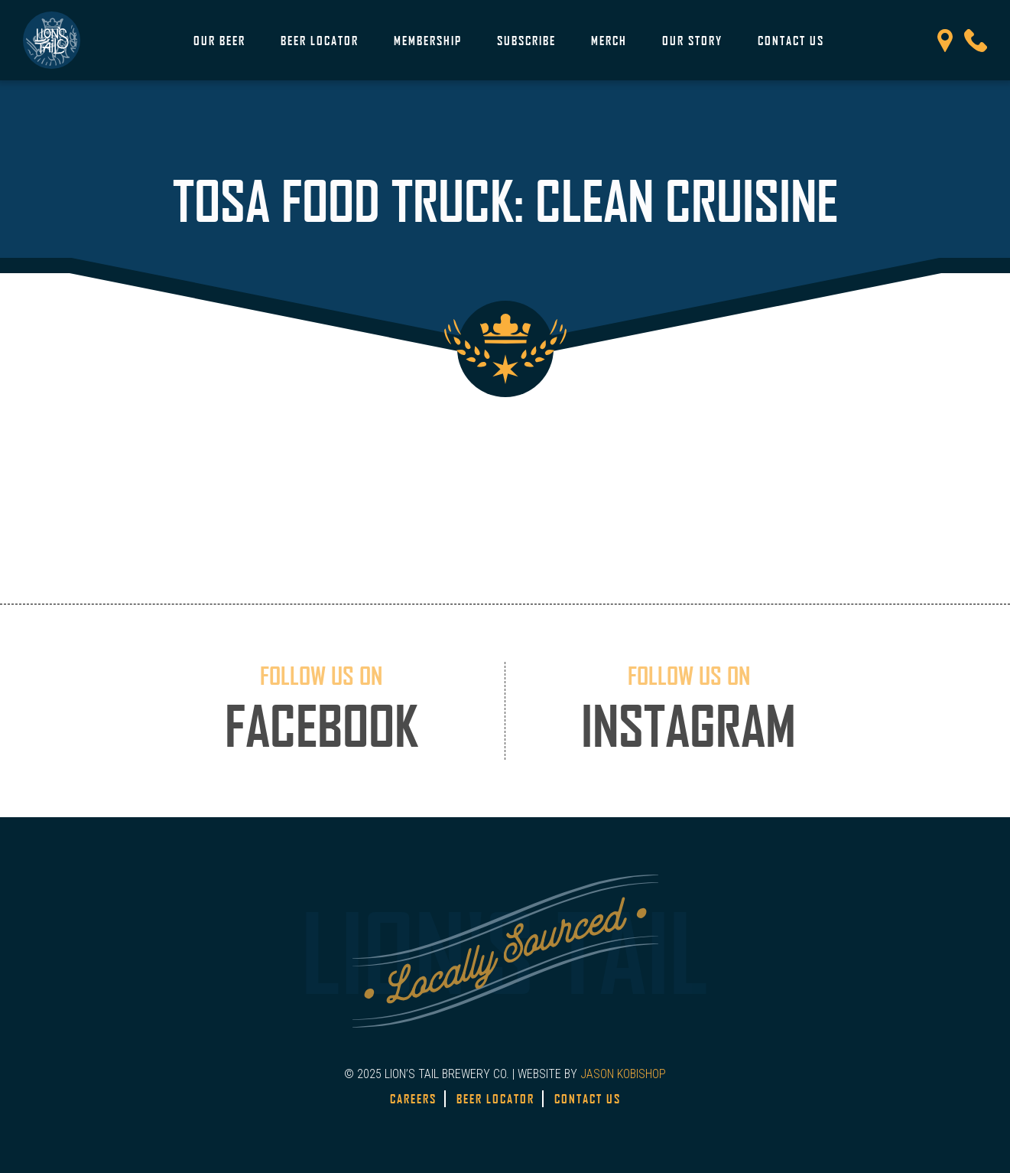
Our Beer (219, 40)
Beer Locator (320, 40)
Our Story (692, 40)
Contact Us (791, 40)
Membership (428, 40)
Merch (609, 40)
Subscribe (526, 40)
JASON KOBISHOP (623, 1074)
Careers (413, 1098)
